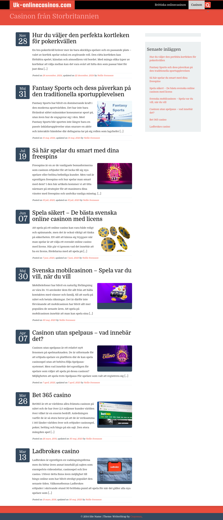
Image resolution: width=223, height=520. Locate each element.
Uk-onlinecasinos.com (42, 5)
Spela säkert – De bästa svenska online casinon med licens (74, 216)
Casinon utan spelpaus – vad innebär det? (81, 336)
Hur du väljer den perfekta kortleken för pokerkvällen (80, 38)
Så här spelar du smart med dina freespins (75, 153)
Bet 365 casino (51, 395)
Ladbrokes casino (55, 451)
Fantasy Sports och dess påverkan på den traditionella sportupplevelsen (81, 91)
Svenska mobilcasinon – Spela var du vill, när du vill (82, 273)
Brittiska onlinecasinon (170, 4)
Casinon (196, 4)
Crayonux (136, 516)
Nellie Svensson (105, 75)
